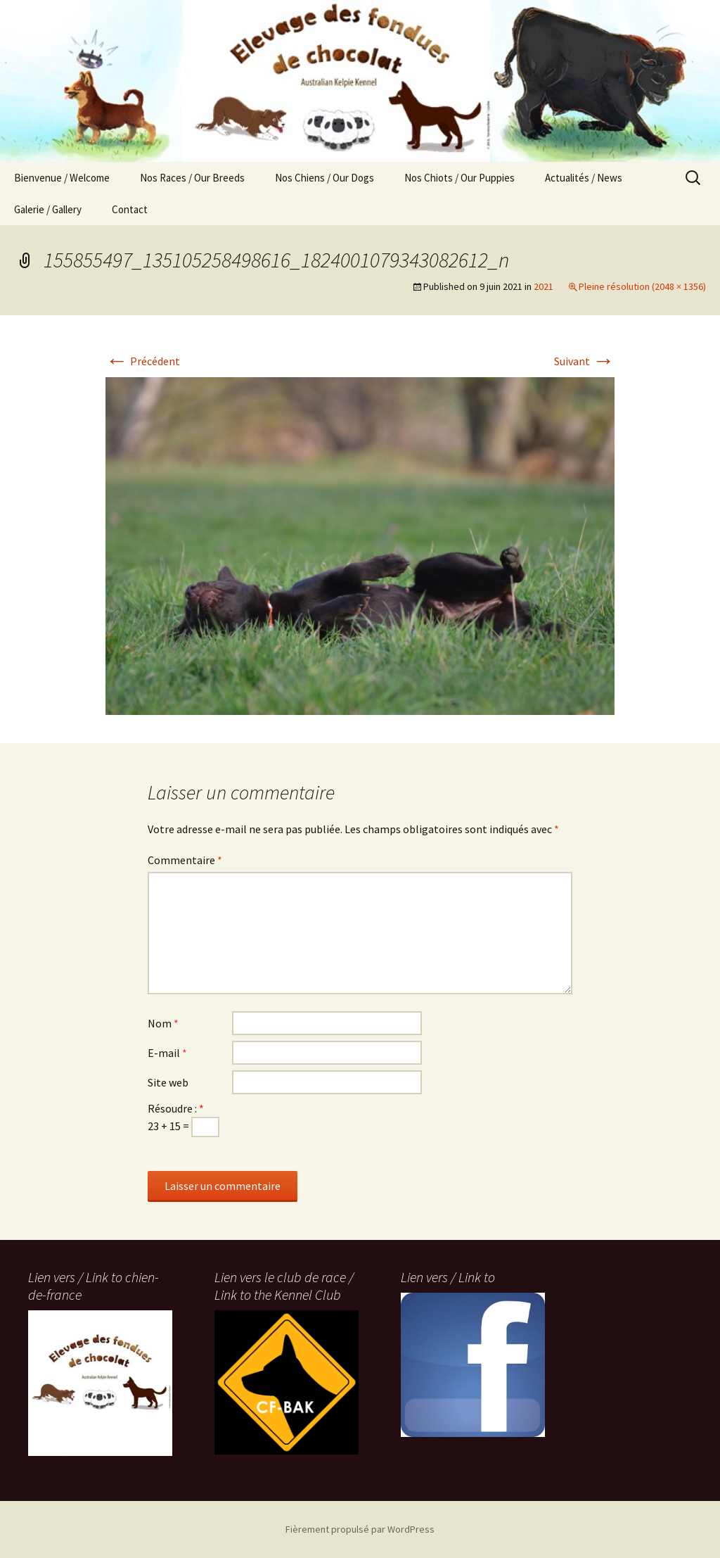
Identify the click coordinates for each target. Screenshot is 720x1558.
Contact (130, 209)
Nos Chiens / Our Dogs (324, 177)
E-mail (167, 1053)
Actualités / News (583, 177)
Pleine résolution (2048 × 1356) (642, 286)
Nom (163, 1023)
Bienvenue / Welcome (62, 177)
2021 (543, 286)
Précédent (142, 361)
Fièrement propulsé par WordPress (360, 1529)
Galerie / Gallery (48, 209)
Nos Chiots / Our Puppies (459, 177)
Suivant (584, 361)
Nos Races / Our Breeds (192, 177)
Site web (168, 1082)
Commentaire (185, 860)
